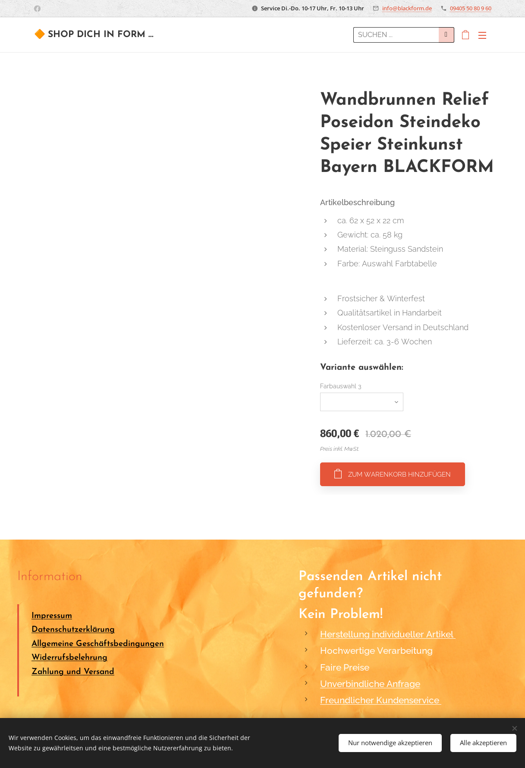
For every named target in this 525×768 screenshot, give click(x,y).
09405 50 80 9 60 (470, 8)
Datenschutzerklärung (73, 630)
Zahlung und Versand (72, 672)
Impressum (51, 616)
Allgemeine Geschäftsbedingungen (97, 644)
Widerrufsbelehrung (69, 658)
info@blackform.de (407, 8)
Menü (482, 35)
